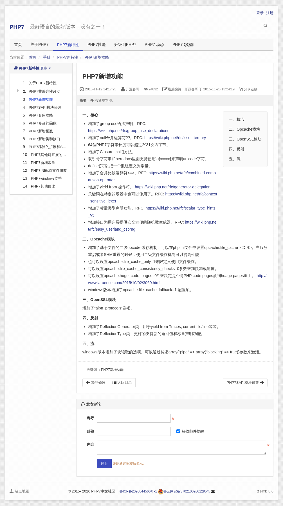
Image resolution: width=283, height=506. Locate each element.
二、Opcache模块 (244, 129)
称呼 (90, 418)
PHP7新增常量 (43, 163)
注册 (269, 13)
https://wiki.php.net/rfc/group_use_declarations (128, 130)
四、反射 (236, 149)
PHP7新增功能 (97, 57)
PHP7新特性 (68, 45)
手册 (46, 57)
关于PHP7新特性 (43, 83)
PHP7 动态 (154, 44)
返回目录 (122, 382)
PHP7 (17, 27)
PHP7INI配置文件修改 (49, 170)
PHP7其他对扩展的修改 (50, 155)
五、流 (235, 159)
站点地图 (19, 491)
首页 (18, 44)
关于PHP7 (39, 44)
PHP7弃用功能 (41, 115)
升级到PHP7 (125, 44)
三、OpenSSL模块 (245, 139)
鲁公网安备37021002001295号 (184, 491)
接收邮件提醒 (190, 431)
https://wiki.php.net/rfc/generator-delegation (172, 187)
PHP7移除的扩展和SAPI (49, 147)
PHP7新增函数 (41, 131)
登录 (260, 13)
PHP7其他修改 (43, 186)
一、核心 (236, 119)
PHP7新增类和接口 (44, 139)
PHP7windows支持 (46, 178)
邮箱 (90, 431)
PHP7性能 (96, 44)
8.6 (265, 491)
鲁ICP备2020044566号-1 (138, 491)
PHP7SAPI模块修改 (45, 107)
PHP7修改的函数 (43, 123)
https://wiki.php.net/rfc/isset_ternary (175, 137)
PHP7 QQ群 (183, 44)
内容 (90, 444)
